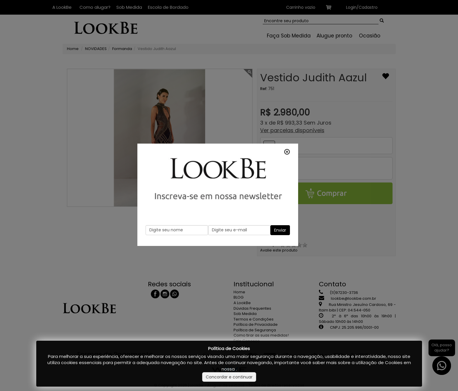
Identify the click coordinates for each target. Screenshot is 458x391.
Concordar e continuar (229, 377)
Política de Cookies (229, 348)
